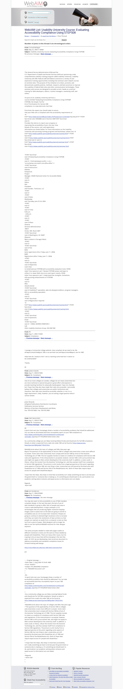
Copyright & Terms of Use (88, 687)
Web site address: (28, 682)
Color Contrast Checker (80, 677)
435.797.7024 (28, 675)
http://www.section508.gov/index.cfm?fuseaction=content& (49, 117)
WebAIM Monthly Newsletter (81, 675)
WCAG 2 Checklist (78, 673)
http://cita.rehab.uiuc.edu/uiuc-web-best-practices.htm (43, 548)
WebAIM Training (33, 22)
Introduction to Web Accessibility (37, 17)
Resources (77, 4)
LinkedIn (75, 687)
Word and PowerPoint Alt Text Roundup (59, 681)
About (60, 687)
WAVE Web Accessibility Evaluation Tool (84, 681)
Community (93, 4)
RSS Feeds (67, 687)
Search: (30, 12)
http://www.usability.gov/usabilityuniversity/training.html (48, 134)
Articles (69, 4)
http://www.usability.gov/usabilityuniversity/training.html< (50, 138)
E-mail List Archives (48, 36)
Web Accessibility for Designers (82, 679)
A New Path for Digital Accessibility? (58, 675)
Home (27, 36)
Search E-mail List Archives (34, 40)
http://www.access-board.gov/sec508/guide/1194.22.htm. (44, 600)
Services (62, 4)
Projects (85, 4)
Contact (53, 687)
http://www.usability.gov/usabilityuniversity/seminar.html (48, 142)
